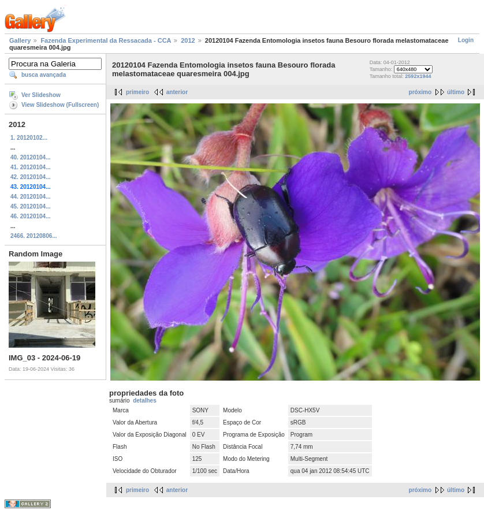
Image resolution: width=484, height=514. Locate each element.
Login (466, 40)
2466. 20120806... (33, 236)
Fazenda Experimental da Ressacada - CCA (105, 40)
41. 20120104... (30, 167)
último (455, 92)
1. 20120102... (28, 138)
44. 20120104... (30, 196)
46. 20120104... (30, 216)
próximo (420, 92)
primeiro (137, 92)
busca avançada (43, 75)
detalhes (145, 400)
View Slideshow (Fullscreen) (60, 105)
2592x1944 (418, 76)
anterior (177, 92)
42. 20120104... (30, 177)
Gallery (20, 40)
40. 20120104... (30, 157)
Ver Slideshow (41, 95)
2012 (188, 40)
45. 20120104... (30, 206)
